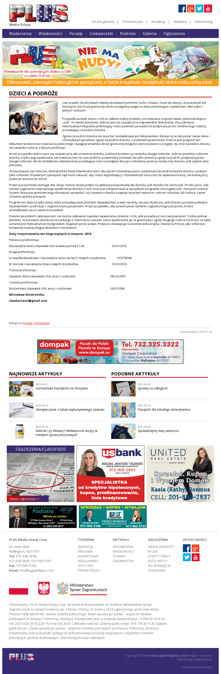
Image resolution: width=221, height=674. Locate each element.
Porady (76, 33)
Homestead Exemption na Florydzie (62, 388)
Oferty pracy (159, 556)
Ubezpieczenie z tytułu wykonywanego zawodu (70, 409)
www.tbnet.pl (203, 659)
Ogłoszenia (174, 33)
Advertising (204, 21)
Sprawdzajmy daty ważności (158, 431)
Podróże (128, 33)
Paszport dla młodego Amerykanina (164, 409)
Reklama (180, 21)
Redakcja (158, 21)
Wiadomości (50, 33)
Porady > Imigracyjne (36, 323)
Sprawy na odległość (153, 388)
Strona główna (103, 21)
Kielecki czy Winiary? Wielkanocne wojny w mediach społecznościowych (66, 433)
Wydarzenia (20, 33)
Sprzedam (156, 570)
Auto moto (157, 561)
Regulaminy (88, 561)
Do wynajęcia (159, 565)
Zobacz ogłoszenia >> (24, 499)
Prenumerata (132, 21)
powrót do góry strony (197, 667)
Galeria (150, 33)
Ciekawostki (101, 33)
